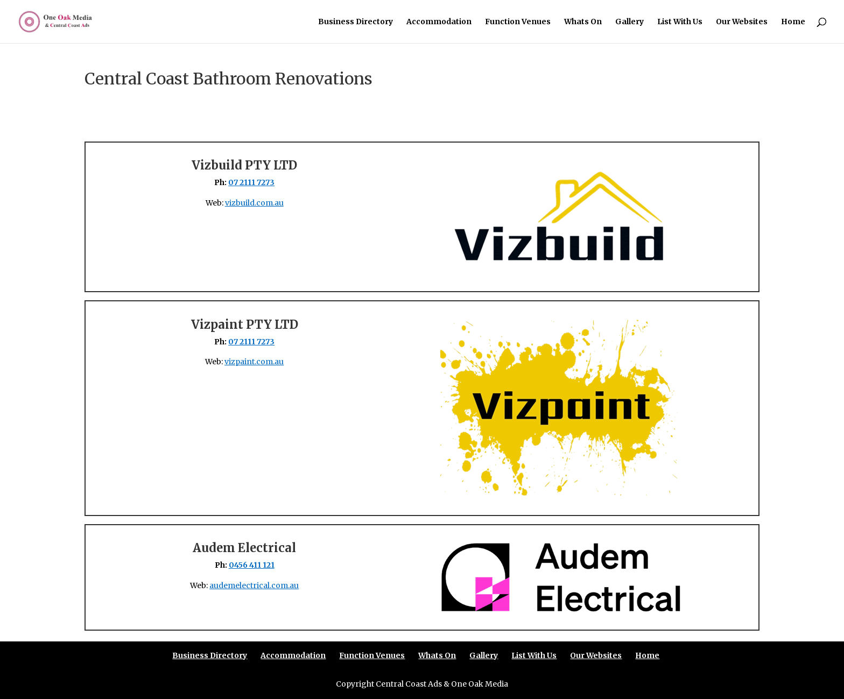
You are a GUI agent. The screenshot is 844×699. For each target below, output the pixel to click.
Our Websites (742, 22)
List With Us (679, 22)
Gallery (629, 22)
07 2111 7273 (251, 182)
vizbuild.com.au (254, 203)
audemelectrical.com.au (254, 585)
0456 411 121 (252, 565)
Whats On (583, 22)
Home (793, 22)
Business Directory (355, 22)
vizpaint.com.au (254, 361)
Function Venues (518, 22)
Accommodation (439, 22)
